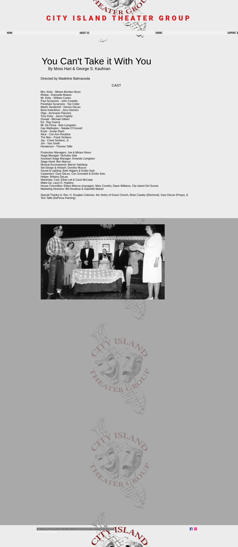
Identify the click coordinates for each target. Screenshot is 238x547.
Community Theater (47, 532)
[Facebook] (191, 528)
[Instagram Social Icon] (195, 528)
